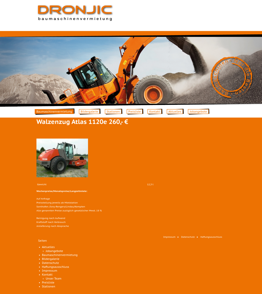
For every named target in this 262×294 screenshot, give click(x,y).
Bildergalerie (89, 111)
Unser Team (53, 278)
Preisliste (134, 111)
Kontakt (154, 111)
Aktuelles (174, 111)
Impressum (169, 236)
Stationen (113, 111)
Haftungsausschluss (211, 236)
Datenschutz (188, 236)
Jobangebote (198, 111)
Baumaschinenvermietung (54, 111)
